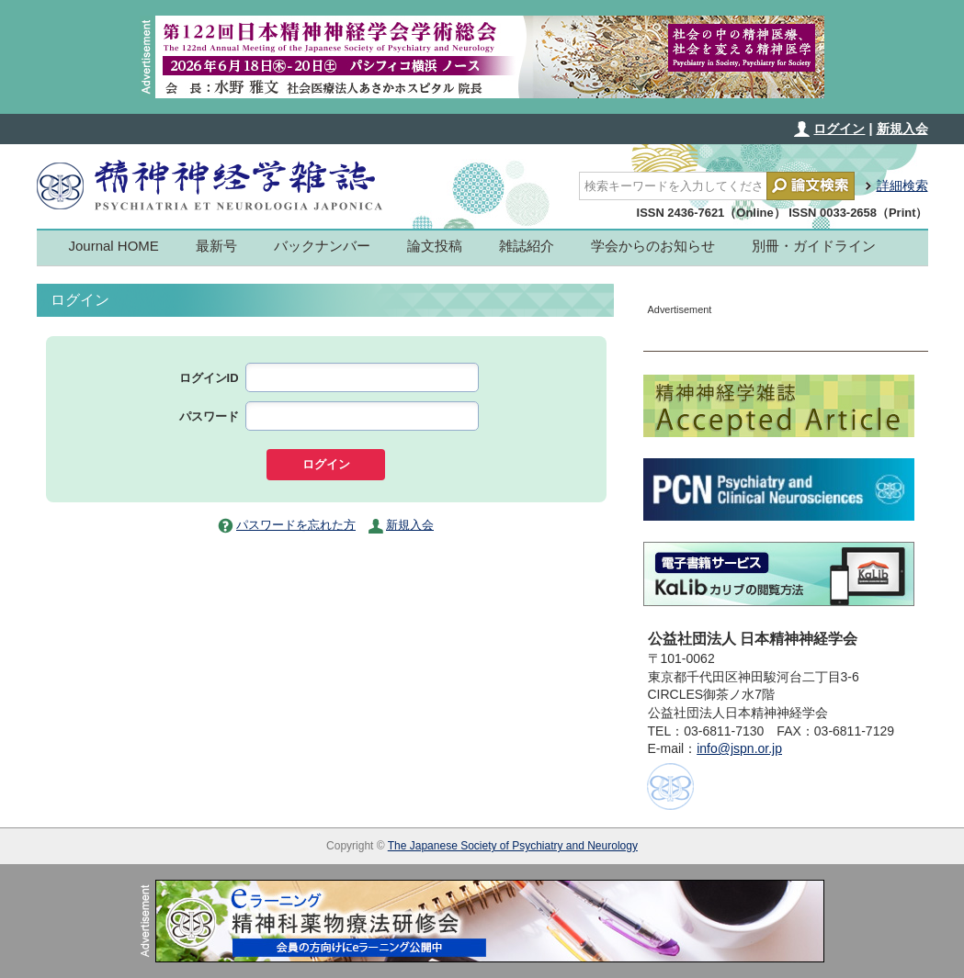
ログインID (209, 378)
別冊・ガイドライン (814, 245)
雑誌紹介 (526, 245)
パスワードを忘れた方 (296, 525)
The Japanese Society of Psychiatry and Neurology (513, 845)
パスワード (209, 416)
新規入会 (902, 128)
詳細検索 (902, 185)
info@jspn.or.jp (739, 748)
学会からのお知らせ (653, 245)
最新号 (216, 245)
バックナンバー (322, 245)
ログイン (839, 128)
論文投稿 (434, 245)
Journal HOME (114, 245)
